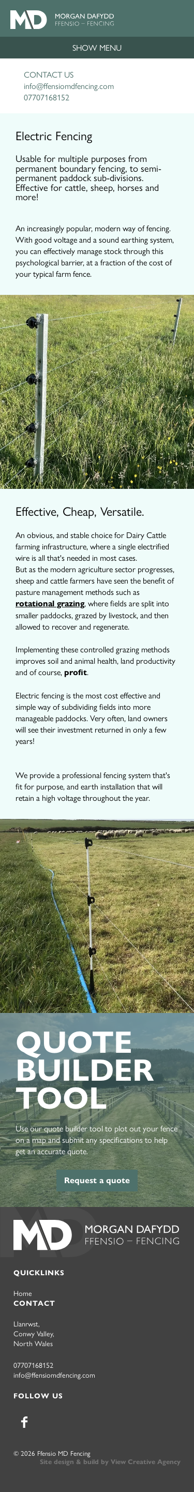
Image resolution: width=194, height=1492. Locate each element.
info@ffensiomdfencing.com (69, 86)
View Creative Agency (146, 1462)
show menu (97, 47)
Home (22, 1293)
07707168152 (46, 97)
